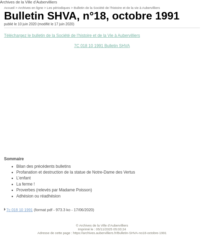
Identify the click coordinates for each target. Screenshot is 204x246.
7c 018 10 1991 (19, 210)
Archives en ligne (30, 8)
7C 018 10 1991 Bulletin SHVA (102, 45)
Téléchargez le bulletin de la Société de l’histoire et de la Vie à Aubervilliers (72, 35)
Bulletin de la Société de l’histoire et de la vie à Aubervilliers (117, 8)
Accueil (9, 8)
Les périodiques (58, 8)
